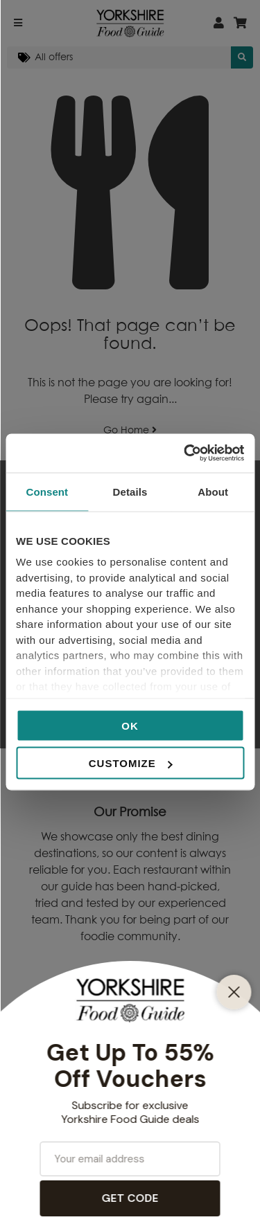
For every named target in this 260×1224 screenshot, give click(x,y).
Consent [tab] (47, 491)
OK (130, 725)
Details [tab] (130, 491)
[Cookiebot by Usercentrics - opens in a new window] (185, 453)
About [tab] (213, 491)
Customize (131, 763)
